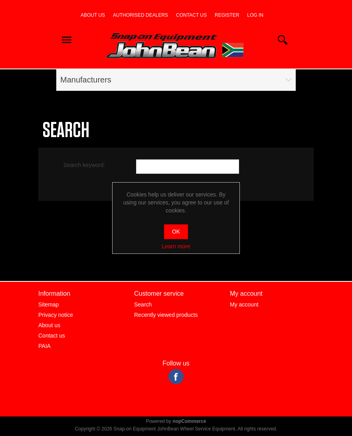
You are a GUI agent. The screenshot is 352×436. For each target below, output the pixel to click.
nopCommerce (189, 421)
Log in (255, 15)
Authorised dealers (140, 15)
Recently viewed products (166, 315)
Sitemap (48, 304)
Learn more (176, 246)
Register (227, 15)
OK (176, 231)
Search (143, 304)
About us (93, 15)
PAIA (44, 346)
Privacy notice (55, 315)
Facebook (176, 376)
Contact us (191, 15)
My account (244, 304)
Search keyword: (84, 165)
